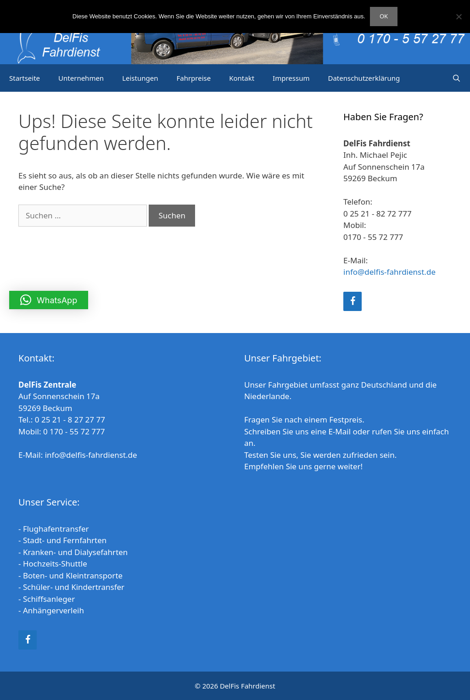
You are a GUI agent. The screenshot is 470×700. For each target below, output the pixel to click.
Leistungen (140, 78)
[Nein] (458, 16)
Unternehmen (81, 78)
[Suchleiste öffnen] (456, 78)
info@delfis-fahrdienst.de (389, 272)
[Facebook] (352, 301)
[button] (48, 300)
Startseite (24, 78)
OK (384, 16)
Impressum (291, 78)
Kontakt (241, 78)
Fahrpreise (193, 78)
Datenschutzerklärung (364, 78)
